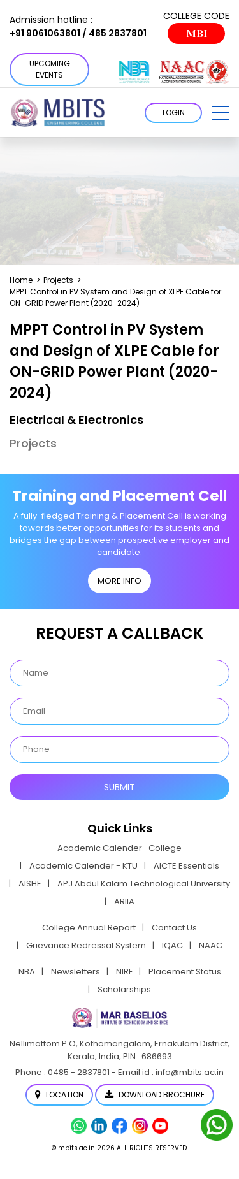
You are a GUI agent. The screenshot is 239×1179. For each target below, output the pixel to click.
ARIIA (124, 901)
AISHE (29, 884)
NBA (26, 972)
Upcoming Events (49, 69)
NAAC (210, 945)
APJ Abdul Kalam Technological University (143, 884)
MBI (196, 33)
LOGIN (174, 112)
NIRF (124, 972)
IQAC (172, 945)
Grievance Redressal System (86, 945)
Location (59, 1094)
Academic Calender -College (119, 848)
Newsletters (75, 972)
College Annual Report (89, 928)
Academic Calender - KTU (83, 866)
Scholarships (124, 989)
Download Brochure (155, 1094)
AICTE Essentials (186, 866)
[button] (220, 113)
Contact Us (174, 928)
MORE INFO (119, 581)
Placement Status (184, 972)
